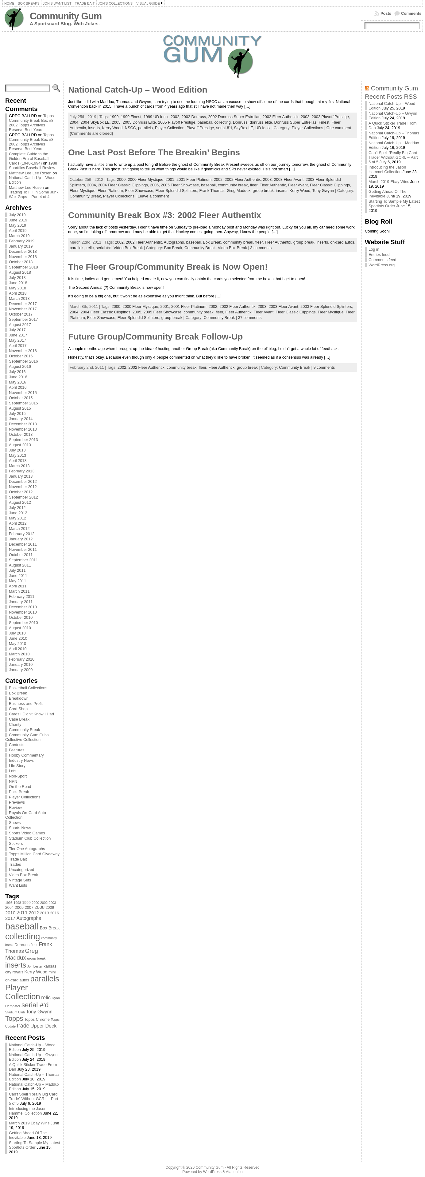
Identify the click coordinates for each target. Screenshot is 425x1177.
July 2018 (17, 277)
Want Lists (18, 885)
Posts (386, 13)
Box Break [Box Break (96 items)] (50, 927)
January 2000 (21, 669)
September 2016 (23, 361)
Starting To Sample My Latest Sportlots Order (34, 1145)
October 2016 (21, 356)
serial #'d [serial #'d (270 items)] (35, 1005)
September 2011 (23, 560)
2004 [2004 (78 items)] (9, 907)
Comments (411, 13)
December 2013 (23, 424)
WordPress (212, 1172)
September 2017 (23, 319)
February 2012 (21, 533)
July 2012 (17, 507)
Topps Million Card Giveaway (34, 854)
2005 (116, 122)
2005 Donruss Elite (139, 122)
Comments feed (382, 259)
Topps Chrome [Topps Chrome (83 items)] (37, 1019)
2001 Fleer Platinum (194, 179)
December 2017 (23, 303)
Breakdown (19, 698)
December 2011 (23, 544)
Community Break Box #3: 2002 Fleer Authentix (164, 215)
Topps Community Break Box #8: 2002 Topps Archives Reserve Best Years (32, 122)
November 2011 (23, 549)
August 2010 (20, 628)
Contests (17, 744)
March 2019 (19, 235)
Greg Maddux (239, 190)
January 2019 (21, 246)
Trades (15, 864)
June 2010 (18, 638)
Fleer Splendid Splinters (176, 190)
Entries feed (379, 254)
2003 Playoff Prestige (330, 116)
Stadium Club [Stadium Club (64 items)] (15, 1012)
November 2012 (23, 486)
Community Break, (86, 196)
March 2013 (19, 465)
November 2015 (23, 392)
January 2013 (21, 476)
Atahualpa (234, 1172)
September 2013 (23, 439)
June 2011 (18, 575)
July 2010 (17, 633)
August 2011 (20, 565)
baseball (205, 122)
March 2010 (19, 654)
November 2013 (23, 429)
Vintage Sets (20, 880)
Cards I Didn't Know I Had (31, 714)
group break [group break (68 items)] (36, 958)
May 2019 (17, 225)
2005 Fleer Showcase (180, 185)
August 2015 (20, 408)
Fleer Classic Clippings (330, 185)
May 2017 (17, 340)
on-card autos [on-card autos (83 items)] (17, 980)
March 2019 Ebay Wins (29, 1123)
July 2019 (17, 215)
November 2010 (23, 612)
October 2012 (21, 492)
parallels (145, 127)
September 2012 (23, 497)
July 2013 (17, 450)
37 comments (250, 317)
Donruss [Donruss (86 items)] (21, 944)
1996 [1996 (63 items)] (9, 903)
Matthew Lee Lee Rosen (30, 173)
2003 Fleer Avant (288, 179)
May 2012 (17, 518)
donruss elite (261, 122)
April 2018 (18, 293)
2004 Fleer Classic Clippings (123, 185)
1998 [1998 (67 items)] (17, 903)
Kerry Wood (112, 127)
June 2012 (18, 513)
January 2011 (21, 601)
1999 (114, 116)
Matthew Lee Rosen (26, 187)
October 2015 (21, 398)
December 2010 (23, 607)
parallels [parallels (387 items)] (44, 978)
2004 (74, 122)
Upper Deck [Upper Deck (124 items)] (43, 1025)
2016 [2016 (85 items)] (54, 913)
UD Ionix (262, 127)
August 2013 (20, 445)
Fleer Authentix (273, 185)
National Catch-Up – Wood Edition (137, 89)
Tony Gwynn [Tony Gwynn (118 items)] (39, 1011)
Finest (324, 122)
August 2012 (20, 502)
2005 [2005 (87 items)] (19, 907)
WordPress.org (382, 265)
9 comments (324, 367)
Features (17, 750)
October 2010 (21, 617)
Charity (15, 724)
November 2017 (23, 309)
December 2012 (23, 481)
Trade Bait (18, 859)
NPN (13, 781)
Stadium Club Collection (30, 838)
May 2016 (17, 382)
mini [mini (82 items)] (52, 972)
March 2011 (19, 591)
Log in (374, 249)
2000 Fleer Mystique (145, 179)
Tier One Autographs (27, 848)
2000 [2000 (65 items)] (35, 903)
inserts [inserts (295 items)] (15, 965)
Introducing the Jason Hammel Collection (27, 1110)
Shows (15, 822)
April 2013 (18, 460)
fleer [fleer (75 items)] (34, 945)
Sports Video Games (27, 833)
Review (15, 807)
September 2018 (23, 267)
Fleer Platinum (110, 190)
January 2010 (21, 664)
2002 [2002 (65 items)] (44, 903)
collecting (222, 122)
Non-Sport (18, 776)
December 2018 (23, 251)
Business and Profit (26, 703)
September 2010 (23, 622)
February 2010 (21, 659)
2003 (305, 116)
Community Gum (66, 16)
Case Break (19, 719)
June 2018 (18, 282)
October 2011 (21, 554)
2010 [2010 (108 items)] (10, 912)
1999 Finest (131, 116)
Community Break (24, 729)
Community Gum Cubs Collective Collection (26, 737)
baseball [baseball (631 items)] (22, 926)
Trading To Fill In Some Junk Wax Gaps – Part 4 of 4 (33, 194)
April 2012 (18, 523)
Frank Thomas (211, 190)
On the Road (20, 786)
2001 (170, 179)
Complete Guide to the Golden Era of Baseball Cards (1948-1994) (29, 158)
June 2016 (18, 377)
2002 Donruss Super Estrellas (234, 116)
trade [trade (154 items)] (23, 1026)
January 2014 (21, 418)
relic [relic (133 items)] (46, 997)
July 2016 (17, 371)
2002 (175, 116)
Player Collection (169, 127)
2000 (121, 179)
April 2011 (18, 586)
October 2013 (21, 434)
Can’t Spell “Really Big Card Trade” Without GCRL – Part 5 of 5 (33, 1099)
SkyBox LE (243, 127)
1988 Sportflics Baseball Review (33, 165)
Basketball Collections (28, 688)
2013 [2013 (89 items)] (44, 913)
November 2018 (23, 256)
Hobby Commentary (26, 755)
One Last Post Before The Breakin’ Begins (154, 152)
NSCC (130, 127)
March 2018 (19, 298)
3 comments (261, 247)
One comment (338, 127)
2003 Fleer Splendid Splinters (326, 306)
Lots (12, 771)
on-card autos (342, 242)
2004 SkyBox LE (95, 122)
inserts (94, 127)
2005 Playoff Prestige (176, 122)
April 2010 (18, 648)
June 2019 (18, 220)
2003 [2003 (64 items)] (52, 903)
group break (263, 190)
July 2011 (17, 570)
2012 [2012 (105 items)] (34, 912)
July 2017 (17, 330)
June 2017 (18, 335)
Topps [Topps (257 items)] (14, 1018)
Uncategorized (21, 869)
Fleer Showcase (139, 190)
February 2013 (21, 471)
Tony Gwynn (323, 190)
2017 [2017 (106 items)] (10, 918)
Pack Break (19, 791)
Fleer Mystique (82, 190)
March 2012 (19, 528)
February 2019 (21, 241)
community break (233, 185)
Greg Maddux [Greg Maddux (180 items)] (21, 954)
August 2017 (20, 324)
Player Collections (24, 797)
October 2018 (21, 262)
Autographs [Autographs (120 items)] (28, 918)
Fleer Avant (298, 185)
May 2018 (17, 288)
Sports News (20, 827)
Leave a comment (153, 196)
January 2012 (21, 539)
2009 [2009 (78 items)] (50, 907)
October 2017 (21, 314)
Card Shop (18, 708)
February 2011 (21, 596)
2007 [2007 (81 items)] (29, 907)
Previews (17, 802)
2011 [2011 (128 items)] (22, 912)
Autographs (174, 242)
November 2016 (23, 350)
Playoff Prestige (200, 127)
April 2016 (18, 387)
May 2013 (17, 455)
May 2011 (17, 581)
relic (90, 247)
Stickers (16, 843)
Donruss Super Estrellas (295, 122)
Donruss (240, 122)
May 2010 (17, 643)
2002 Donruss (193, 116)
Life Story (17, 765)
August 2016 (20, 366)
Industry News (21, 760)
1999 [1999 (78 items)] (26, 903)
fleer (253, 185)
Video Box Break (23, 875)
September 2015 (23, 403)
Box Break (18, 693)
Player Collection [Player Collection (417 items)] (22, 992)
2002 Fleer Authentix (280, 116)
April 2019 (18, 230)
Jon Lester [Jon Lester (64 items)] (35, 966)
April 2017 (18, 345)
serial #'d (224, 127)
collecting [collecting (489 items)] (22, 936)
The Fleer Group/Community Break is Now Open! (168, 267)
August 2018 (20, 272)
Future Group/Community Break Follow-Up (155, 336)
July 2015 (17, 413)
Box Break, (174, 247)
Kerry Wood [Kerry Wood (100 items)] (36, 971)
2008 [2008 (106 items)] (39, 907)
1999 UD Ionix (156, 116)
